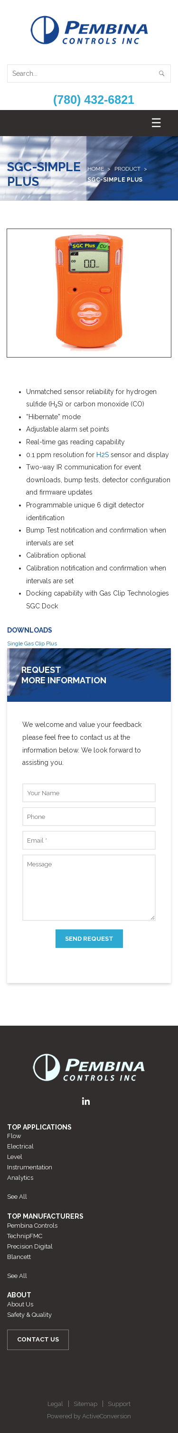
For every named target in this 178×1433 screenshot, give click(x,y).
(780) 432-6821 (93, 99)
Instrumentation (29, 1167)
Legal (55, 1403)
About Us (20, 1304)
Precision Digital (30, 1246)
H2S (102, 455)
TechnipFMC (24, 1236)
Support (119, 1403)
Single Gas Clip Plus (32, 643)
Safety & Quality (29, 1314)
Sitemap (85, 1403)
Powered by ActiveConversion (89, 1416)
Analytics (20, 1177)
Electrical (20, 1146)
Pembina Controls (32, 1225)
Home (95, 168)
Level (14, 1156)
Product (127, 168)
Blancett (19, 1256)
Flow (14, 1135)
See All (17, 1196)
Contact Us (38, 1339)
